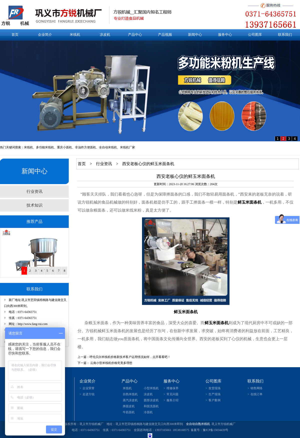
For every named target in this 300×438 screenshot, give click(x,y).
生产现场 (214, 394)
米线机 (75, 35)
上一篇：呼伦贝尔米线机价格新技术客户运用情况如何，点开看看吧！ (124, 357)
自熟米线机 (130, 394)
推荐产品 (34, 221)
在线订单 (256, 394)
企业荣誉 (88, 388)
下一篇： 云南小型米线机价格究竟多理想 (105, 363)
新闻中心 (195, 35)
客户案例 (214, 400)
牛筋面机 (129, 412)
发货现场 (214, 388)
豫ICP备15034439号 (215, 430)
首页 (15, 35)
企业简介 (45, 35)
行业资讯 (34, 191)
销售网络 (256, 388)
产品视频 (165, 35)
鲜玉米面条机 (250, 202)
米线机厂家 (127, 147)
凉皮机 (105, 35)
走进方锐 (88, 394)
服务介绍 (172, 400)
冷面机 (148, 412)
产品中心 (135, 35)
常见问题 (172, 394)
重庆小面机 (64, 147)
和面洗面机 (151, 406)
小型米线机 (151, 388)
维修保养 (172, 388)
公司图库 (255, 35)
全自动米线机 (108, 147)
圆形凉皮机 (151, 400)
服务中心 (225, 35)
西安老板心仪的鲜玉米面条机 (148, 164)
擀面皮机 (129, 406)
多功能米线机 (45, 147)
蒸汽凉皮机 (130, 400)
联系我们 (285, 35)
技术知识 (34, 205)
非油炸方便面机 (85, 147)
